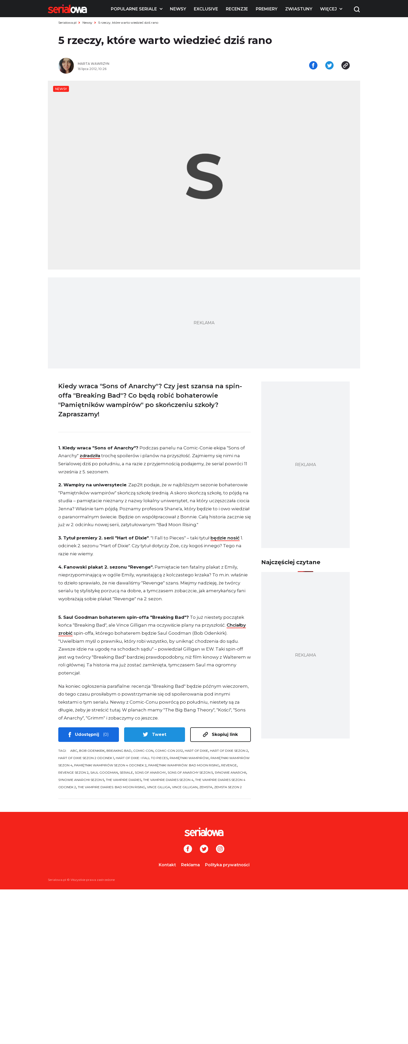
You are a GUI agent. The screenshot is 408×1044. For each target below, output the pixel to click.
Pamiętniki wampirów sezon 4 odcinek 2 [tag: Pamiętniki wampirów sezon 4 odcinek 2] (110, 765)
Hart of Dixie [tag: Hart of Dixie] (196, 751)
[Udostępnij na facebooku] (313, 66)
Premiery (266, 9)
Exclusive (206, 9)
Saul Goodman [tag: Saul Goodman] (104, 772)
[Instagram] (220, 849)
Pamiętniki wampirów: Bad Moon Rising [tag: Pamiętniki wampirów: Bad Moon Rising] (183, 765)
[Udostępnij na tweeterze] (329, 66)
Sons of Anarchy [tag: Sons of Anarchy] (150, 772)
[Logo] (67, 8)
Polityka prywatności (227, 864)
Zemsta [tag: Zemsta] (205, 787)
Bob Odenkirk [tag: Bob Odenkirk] (92, 751)
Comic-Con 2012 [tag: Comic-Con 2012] (169, 751)
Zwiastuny (298, 9)
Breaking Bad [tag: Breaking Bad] (118, 751)
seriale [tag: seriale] (126, 772)
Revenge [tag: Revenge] (229, 765)
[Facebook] (188, 849)
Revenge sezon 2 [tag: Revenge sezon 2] (73, 772)
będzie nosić (225, 537)
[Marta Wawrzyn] (139, 63)
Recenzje (237, 9)
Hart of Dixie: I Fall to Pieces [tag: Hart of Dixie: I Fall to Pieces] (142, 758)
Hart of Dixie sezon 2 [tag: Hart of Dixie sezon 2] (229, 751)
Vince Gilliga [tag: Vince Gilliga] (158, 787)
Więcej (328, 9)
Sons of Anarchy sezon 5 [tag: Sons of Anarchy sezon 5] (190, 772)
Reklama (190, 864)
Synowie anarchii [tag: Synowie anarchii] (230, 772)
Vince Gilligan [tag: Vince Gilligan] (184, 787)
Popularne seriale (134, 9)
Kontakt (167, 864)
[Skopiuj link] (345, 66)
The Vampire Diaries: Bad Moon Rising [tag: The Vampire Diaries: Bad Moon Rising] (111, 787)
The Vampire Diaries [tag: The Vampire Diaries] (123, 780)
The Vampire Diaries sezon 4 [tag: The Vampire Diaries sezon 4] (168, 780)
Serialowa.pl (67, 22)
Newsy (178, 9)
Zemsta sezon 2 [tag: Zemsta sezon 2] (228, 787)
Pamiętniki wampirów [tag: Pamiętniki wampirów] (189, 758)
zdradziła (90, 455)
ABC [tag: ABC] (73, 751)
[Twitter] (204, 849)
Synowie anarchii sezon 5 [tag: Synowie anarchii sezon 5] (81, 780)
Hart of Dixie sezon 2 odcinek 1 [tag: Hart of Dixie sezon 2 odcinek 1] (86, 758)
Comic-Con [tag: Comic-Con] (143, 751)
